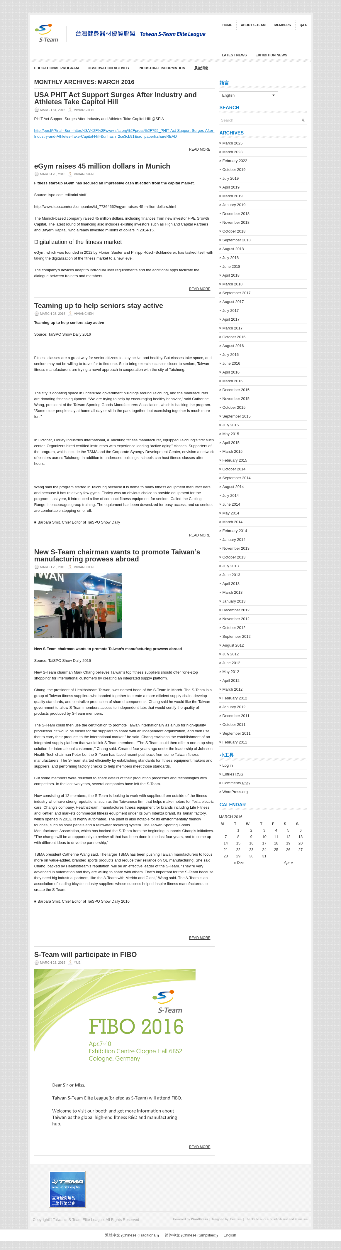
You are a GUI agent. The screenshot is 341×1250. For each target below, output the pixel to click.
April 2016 (231, 372)
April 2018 (231, 275)
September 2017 (237, 293)
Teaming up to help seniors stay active (98, 305)
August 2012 (233, 645)
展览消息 (201, 68)
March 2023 (233, 152)
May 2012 (231, 671)
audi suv (266, 1219)
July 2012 (231, 654)
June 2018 (231, 266)
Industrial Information (161, 68)
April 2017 (231, 319)
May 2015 (231, 434)
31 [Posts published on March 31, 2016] (264, 856)
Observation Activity (109, 68)
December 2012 (236, 610)
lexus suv (301, 1219)
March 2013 (233, 592)
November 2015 (236, 398)
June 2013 (231, 575)
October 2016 (234, 337)
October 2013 (234, 557)
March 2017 (233, 328)
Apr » (288, 862)
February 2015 (235, 460)
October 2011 (234, 724)
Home (227, 25)
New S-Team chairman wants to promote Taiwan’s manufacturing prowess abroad (117, 555)
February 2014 (235, 531)
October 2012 (234, 627)
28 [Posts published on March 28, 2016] (226, 856)
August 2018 (233, 249)
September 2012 (237, 636)
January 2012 (234, 707)
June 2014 (231, 504)
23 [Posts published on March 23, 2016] (251, 849)
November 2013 (236, 548)
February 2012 (235, 698)
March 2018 (233, 284)
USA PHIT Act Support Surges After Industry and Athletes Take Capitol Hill (115, 98)
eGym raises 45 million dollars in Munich (102, 166)
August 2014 (233, 486)
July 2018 (231, 257)
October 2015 (234, 407)
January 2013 (234, 601)
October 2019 (234, 169)
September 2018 (237, 240)
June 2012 (231, 663)
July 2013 (231, 566)
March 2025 (233, 143)
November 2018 (236, 222)
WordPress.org (235, 792)
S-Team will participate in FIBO (85, 954)
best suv (236, 1219)
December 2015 (236, 390)
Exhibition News (271, 55)
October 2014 (234, 469)
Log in (228, 765)
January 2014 (234, 539)
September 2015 (237, 416)
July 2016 (231, 354)
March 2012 (233, 689)
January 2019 (234, 205)
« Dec (239, 862)
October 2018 (234, 231)
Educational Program (56, 68)
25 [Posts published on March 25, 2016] (276, 849)
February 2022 (235, 161)
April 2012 (231, 680)
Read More (200, 149)
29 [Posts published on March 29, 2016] (238, 856)
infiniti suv (281, 1219)
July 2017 (231, 310)
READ (171, 136)
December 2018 (236, 213)
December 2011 (236, 716)
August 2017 (233, 302)
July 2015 (231, 425)
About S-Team (253, 25)
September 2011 (237, 733)
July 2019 (231, 178)
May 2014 (231, 513)
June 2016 (231, 363)
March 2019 (233, 196)
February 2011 (235, 742)
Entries (233, 774)
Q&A (303, 25)
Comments (236, 783)
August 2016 (233, 346)
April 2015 (231, 442)
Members (282, 25)
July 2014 (231, 495)
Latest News (234, 55)
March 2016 (233, 381)
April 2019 (231, 187)
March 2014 (233, 522)
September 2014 (237, 478)
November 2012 (236, 619)
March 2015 (233, 451)
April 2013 (231, 583)
